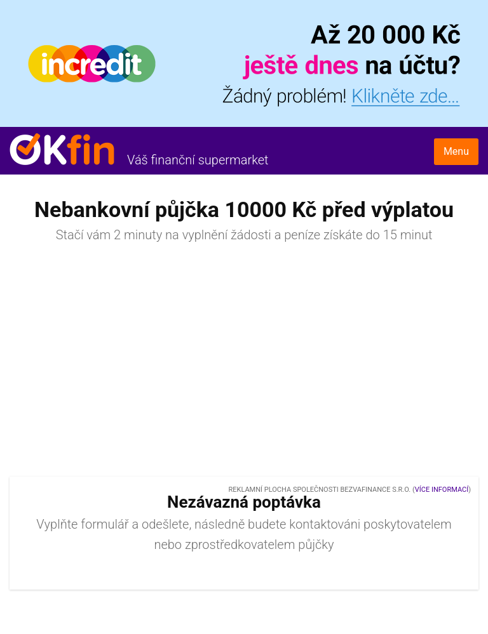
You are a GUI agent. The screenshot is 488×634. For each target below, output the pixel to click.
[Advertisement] (244, 365)
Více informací (441, 489)
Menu (456, 151)
